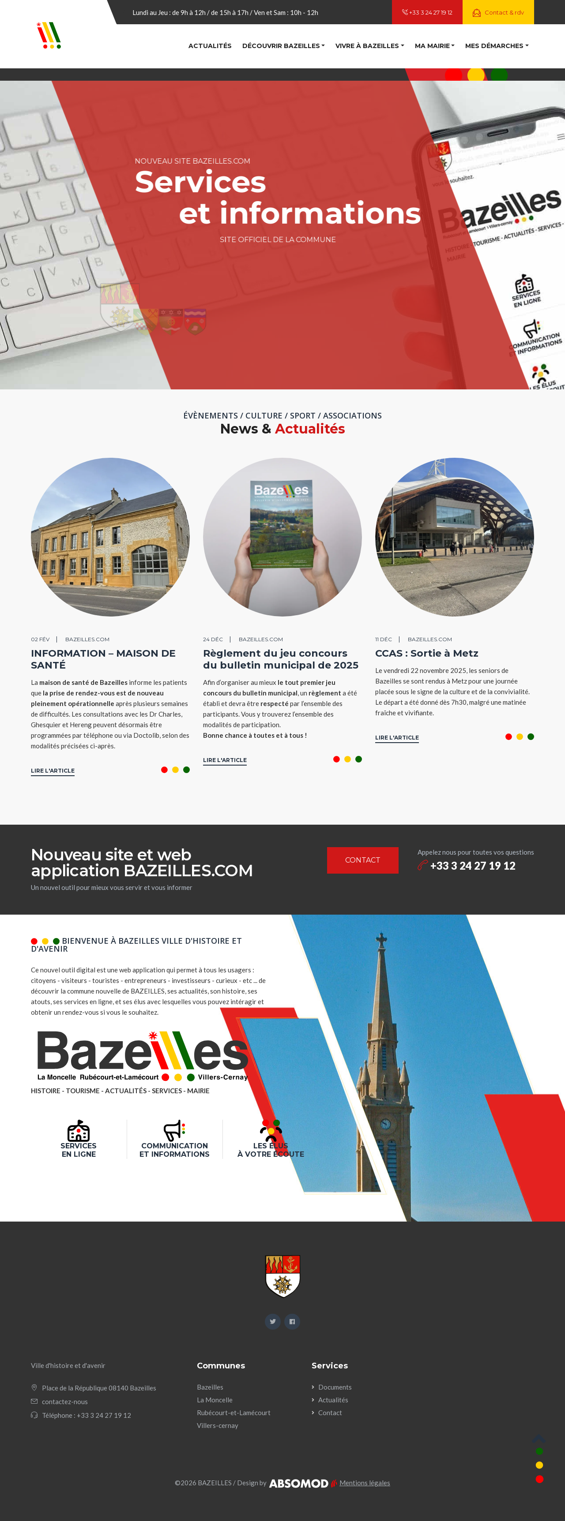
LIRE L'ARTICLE (53, 770)
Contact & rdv (498, 13)
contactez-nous (65, 1401)
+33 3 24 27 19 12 (427, 12)
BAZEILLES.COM (87, 639)
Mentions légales (364, 1483)
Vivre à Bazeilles (367, 46)
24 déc (213, 639)
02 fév (40, 639)
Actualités (210, 46)
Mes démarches (494, 46)
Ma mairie (432, 46)
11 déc (383, 639)
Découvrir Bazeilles (281, 46)
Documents (335, 1387)
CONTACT (362, 860)
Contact (330, 1412)
